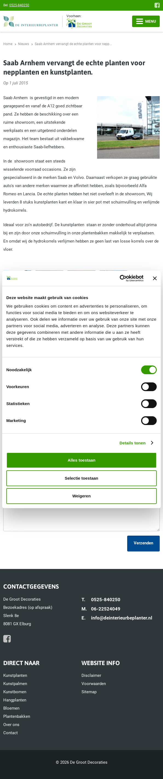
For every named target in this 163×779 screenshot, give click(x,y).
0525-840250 (19, 5)
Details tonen (132, 443)
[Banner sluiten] (155, 278)
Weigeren (81, 496)
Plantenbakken (16, 716)
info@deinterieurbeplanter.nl (121, 618)
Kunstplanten (15, 675)
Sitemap (89, 691)
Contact (10, 732)
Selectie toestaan (81, 478)
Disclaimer (91, 675)
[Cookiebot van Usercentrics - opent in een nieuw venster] (119, 278)
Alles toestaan (81, 460)
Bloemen (11, 708)
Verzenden (143, 543)
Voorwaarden (94, 683)
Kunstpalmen (15, 683)
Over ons (11, 724)
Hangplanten (14, 700)
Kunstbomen (14, 691)
